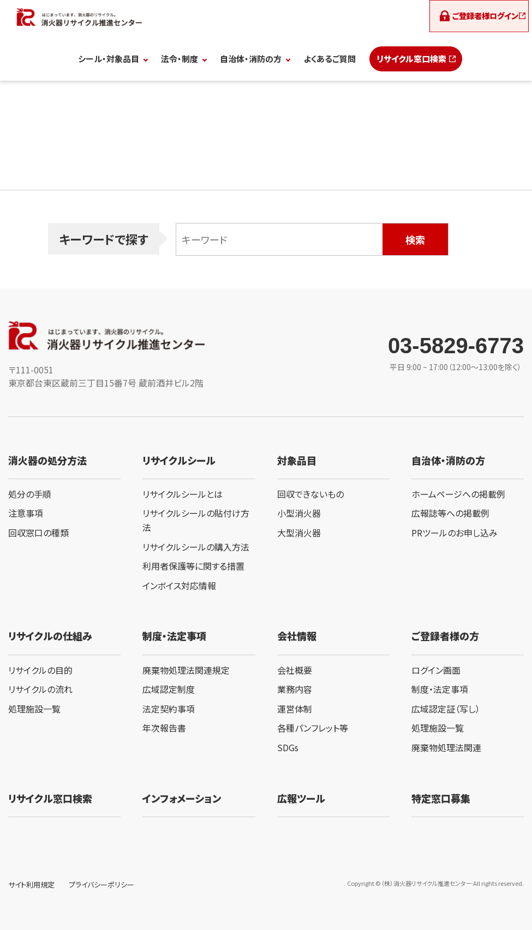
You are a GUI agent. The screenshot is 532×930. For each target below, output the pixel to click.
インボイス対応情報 (179, 585)
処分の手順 (29, 493)
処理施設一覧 (34, 708)
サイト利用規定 (31, 884)
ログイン (484, 16)
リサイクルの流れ (40, 689)
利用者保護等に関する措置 (193, 565)
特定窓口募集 (440, 798)
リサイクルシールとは (182, 493)
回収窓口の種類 (38, 532)
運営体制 (294, 708)
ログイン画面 (436, 670)
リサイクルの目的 (40, 670)
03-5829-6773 (456, 346)
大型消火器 (299, 532)
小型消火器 (299, 513)
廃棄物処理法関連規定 (186, 670)
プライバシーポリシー (101, 884)
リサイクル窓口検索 (411, 58)
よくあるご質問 (329, 58)
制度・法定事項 (439, 689)
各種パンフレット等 (312, 727)
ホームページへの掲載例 (458, 493)
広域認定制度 (168, 689)
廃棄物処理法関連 (446, 747)
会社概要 (294, 670)
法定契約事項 (168, 708)
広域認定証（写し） (445, 708)
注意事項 (25, 513)
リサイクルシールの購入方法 (195, 546)
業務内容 (294, 689)
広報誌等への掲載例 (450, 513)
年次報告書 (164, 727)
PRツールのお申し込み (454, 532)
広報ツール (301, 798)
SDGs (287, 747)
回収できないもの (310, 493)
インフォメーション (181, 798)
